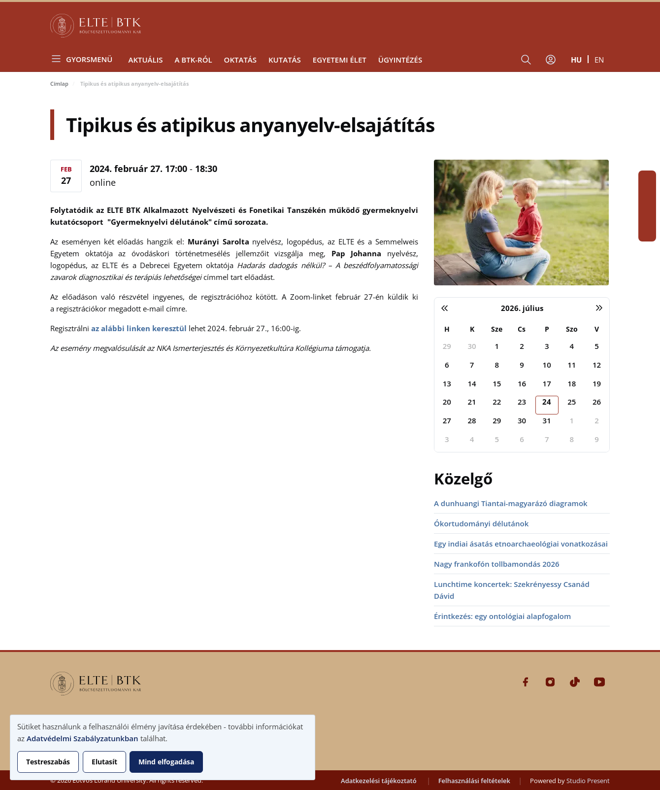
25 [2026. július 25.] (571, 402)
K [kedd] (472, 329)
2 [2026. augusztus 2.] (596, 420)
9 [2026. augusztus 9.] (596, 439)
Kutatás (284, 60)
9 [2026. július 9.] (522, 365)
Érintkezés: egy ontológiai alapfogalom (502, 616)
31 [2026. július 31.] (547, 420)
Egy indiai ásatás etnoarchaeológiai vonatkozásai (521, 544)
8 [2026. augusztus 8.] (572, 439)
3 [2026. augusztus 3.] (447, 439)
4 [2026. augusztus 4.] (472, 439)
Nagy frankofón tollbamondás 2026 (497, 564)
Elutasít (104, 761)
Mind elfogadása (166, 761)
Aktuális (145, 60)
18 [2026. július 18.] (571, 383)
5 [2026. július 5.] (596, 346)
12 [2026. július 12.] (597, 365)
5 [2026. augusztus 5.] (497, 439)
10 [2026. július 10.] (547, 365)
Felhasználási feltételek (474, 780)
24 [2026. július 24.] (546, 402)
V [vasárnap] (596, 329)
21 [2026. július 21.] (471, 402)
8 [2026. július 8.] (497, 365)
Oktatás (240, 60)
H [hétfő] (447, 329)
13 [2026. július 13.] (447, 383)
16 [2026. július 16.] (522, 383)
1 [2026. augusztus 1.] (572, 420)
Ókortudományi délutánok (481, 523)
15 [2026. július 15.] (497, 383)
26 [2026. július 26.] (597, 402)
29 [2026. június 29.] (447, 346)
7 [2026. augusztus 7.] (547, 439)
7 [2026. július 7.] (472, 365)
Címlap (59, 83)
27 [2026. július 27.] (447, 420)
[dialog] (162, 747)
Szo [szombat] (572, 329)
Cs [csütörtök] (522, 329)
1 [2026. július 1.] (497, 346)
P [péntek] (547, 329)
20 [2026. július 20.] (447, 402)
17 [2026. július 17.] (547, 383)
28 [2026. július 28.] (471, 420)
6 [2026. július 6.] (447, 365)
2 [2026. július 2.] (522, 346)
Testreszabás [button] (48, 761)
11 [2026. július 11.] (571, 365)
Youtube (647, 232)
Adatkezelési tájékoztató (379, 780)
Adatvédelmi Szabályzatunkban (82, 738)
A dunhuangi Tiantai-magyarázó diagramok (511, 503)
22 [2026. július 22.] (497, 402)
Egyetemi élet (339, 60)
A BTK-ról (193, 60)
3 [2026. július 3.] (547, 346)
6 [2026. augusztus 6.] (522, 439)
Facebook (647, 179)
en (599, 60)
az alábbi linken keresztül (139, 328)
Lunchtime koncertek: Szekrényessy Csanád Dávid (512, 590)
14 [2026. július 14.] (471, 383)
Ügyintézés (400, 60)
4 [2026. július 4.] (572, 346)
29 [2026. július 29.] (497, 420)
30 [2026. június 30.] (471, 346)
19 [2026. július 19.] (597, 383)
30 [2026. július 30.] (522, 420)
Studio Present (588, 780)
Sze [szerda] (496, 329)
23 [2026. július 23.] (522, 402)
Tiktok (647, 215)
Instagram (647, 197)
